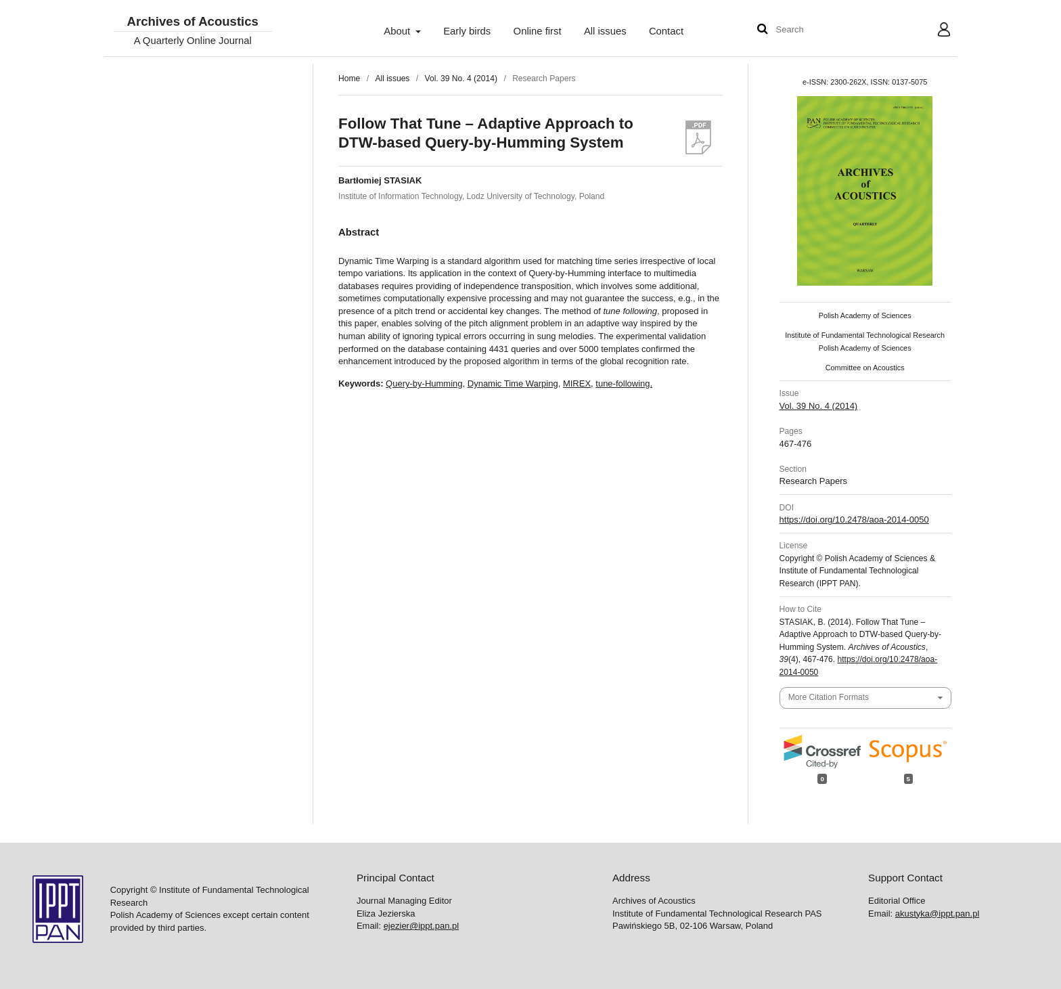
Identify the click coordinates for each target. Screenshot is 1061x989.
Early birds (467, 31)
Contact (666, 31)
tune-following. (623, 383)
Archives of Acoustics (192, 22)
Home (349, 78)
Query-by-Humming (424, 383)
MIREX (577, 383)
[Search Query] (817, 30)
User (933, 31)
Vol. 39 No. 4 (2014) (461, 78)
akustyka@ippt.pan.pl (937, 913)
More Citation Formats (828, 697)
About (398, 31)
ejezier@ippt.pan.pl (421, 926)
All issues (605, 31)
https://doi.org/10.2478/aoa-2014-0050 (854, 519)
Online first (538, 31)
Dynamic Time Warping (513, 383)
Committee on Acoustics (865, 368)
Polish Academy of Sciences (865, 315)
